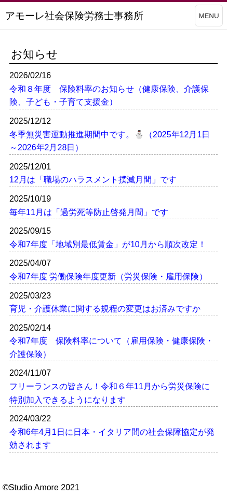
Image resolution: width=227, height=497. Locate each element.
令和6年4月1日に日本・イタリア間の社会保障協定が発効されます (112, 439)
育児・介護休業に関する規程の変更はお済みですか (105, 308)
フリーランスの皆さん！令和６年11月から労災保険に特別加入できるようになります (109, 393)
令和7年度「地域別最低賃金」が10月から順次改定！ (107, 244)
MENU (208, 16)
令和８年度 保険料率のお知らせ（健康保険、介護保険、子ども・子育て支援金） (109, 95)
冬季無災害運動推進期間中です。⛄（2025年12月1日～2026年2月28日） (109, 141)
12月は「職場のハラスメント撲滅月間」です (93, 179)
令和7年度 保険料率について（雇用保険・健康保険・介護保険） (111, 347)
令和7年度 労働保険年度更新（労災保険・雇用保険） (108, 276)
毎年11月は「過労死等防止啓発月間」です (88, 212)
